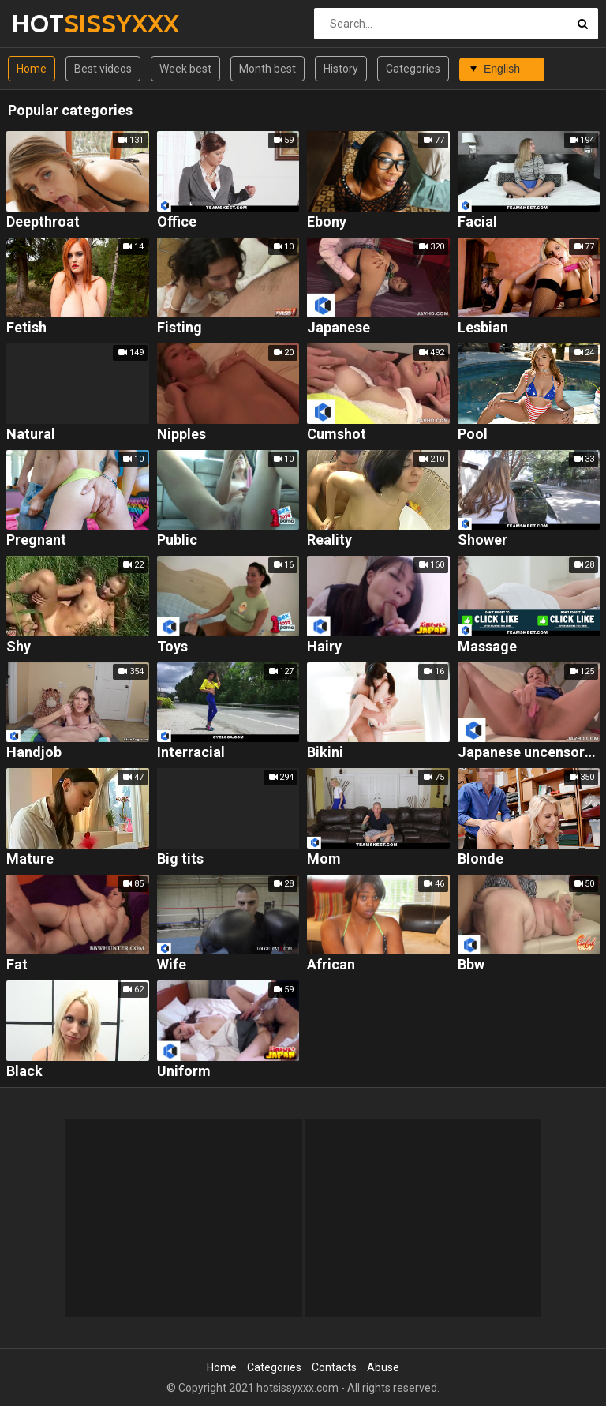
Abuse (383, 1367)
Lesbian (483, 328)
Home (32, 68)
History (341, 68)
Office (176, 222)
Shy (18, 646)
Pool (473, 434)
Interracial (191, 752)
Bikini (325, 752)
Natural (30, 434)
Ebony (326, 222)
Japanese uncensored (529, 752)
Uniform (184, 1071)
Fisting (179, 328)
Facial (477, 222)
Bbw (471, 965)
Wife (171, 965)
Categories (413, 68)
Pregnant (36, 540)
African (331, 965)
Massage (487, 646)
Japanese (338, 328)
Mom (324, 859)
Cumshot (336, 434)
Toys (172, 646)
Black (24, 1071)
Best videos (103, 68)
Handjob (34, 752)
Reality (329, 540)
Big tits (180, 859)
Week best (185, 68)
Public (177, 540)
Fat (17, 965)
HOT (53, 23)
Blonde (480, 859)
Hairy (324, 646)
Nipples (181, 434)
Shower (482, 540)
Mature (30, 859)
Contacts (334, 1367)
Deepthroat (43, 222)
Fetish (26, 328)
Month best (267, 68)
